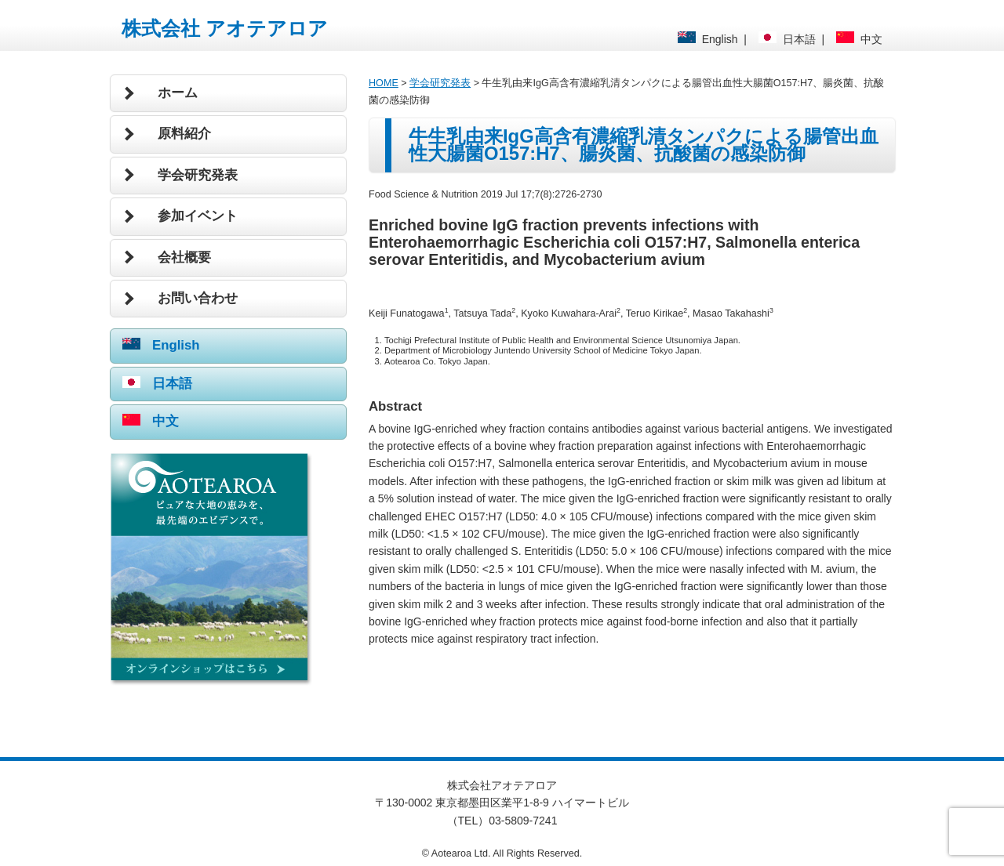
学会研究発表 (198, 175)
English (708, 39)
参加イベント (198, 215)
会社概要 (184, 257)
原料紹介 (184, 133)
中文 (859, 39)
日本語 (787, 39)
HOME (383, 83)
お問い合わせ (198, 298)
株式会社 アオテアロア (225, 28)
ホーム (178, 92)
